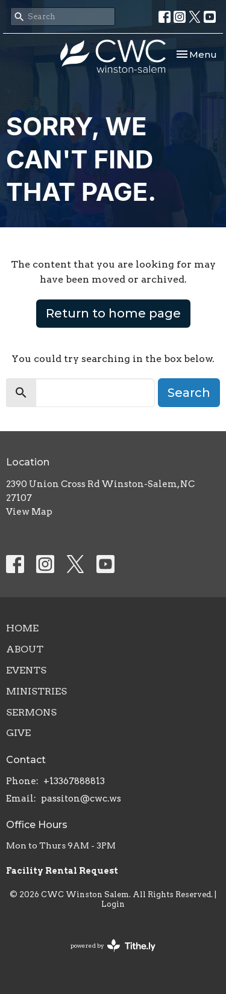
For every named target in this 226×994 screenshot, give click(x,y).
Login (113, 904)
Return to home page (113, 313)
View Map (29, 511)
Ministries (36, 691)
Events (26, 670)
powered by (113, 945)
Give (18, 732)
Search (189, 392)
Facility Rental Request (63, 871)
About (24, 649)
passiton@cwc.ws (81, 798)
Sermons (31, 712)
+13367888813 (74, 781)
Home (22, 628)
